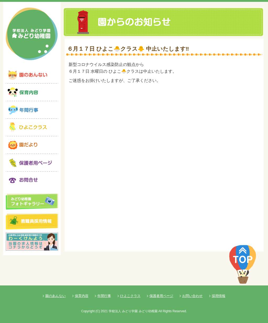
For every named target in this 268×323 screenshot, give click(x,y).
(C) (98, 311)
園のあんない (55, 296)
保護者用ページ (161, 296)
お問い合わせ (192, 296)
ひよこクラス (130, 296)
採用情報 (218, 296)
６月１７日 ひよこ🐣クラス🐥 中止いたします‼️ (128, 49)
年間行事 (104, 296)
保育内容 (81, 296)
